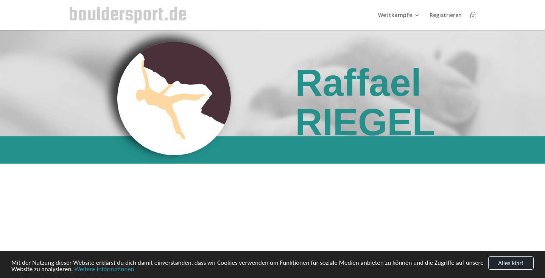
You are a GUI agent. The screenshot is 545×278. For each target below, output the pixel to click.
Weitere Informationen (104, 269)
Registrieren (446, 15)
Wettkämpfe (395, 15)
